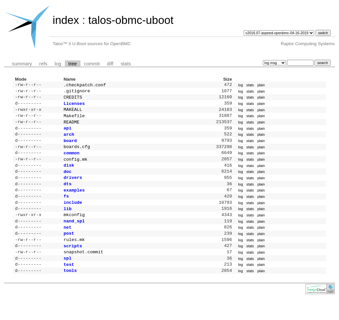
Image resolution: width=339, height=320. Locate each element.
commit (92, 63)
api (68, 133)
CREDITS (73, 99)
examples (74, 202)
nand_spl (74, 236)
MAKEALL (73, 113)
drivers (73, 188)
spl (68, 277)
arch (69, 140)
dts (68, 195)
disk (69, 174)
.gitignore (77, 92)
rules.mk (74, 257)
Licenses (74, 106)
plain (261, 85)
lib (68, 222)
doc (68, 181)
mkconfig (74, 229)
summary (22, 63)
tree (73, 63)
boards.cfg (77, 154)
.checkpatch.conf (85, 85)
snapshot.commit (83, 270)
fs (66, 208)
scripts (73, 264)
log (58, 63)
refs (43, 63)
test (69, 284)
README (71, 126)
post (69, 250)
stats (126, 63)
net (68, 243)
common (71, 161)
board (70, 147)
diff (110, 63)
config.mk (75, 168)
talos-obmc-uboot (130, 20)
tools (70, 291)
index (66, 20)
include (73, 215)
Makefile (74, 119)
